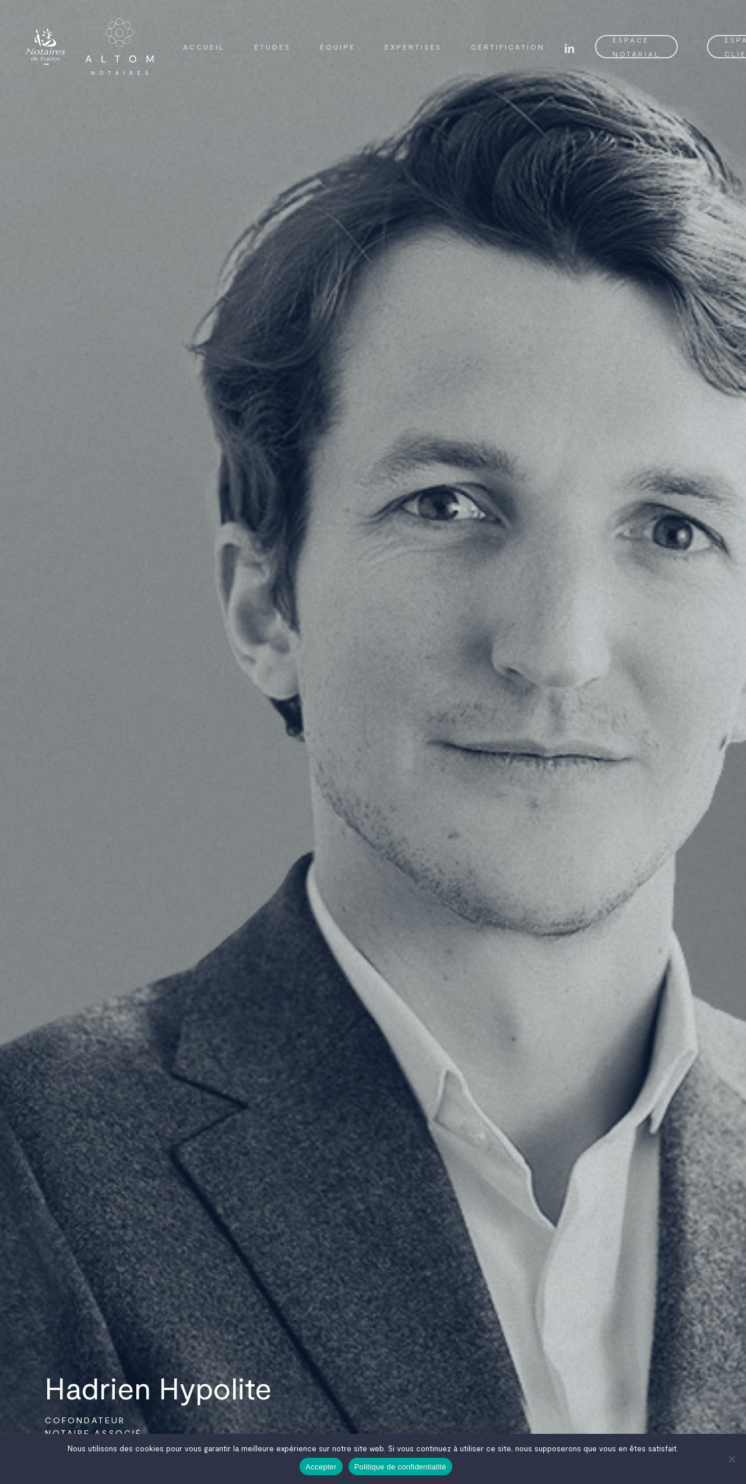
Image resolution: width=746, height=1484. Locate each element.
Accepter (320, 1466)
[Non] (731, 1459)
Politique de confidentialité (400, 1466)
